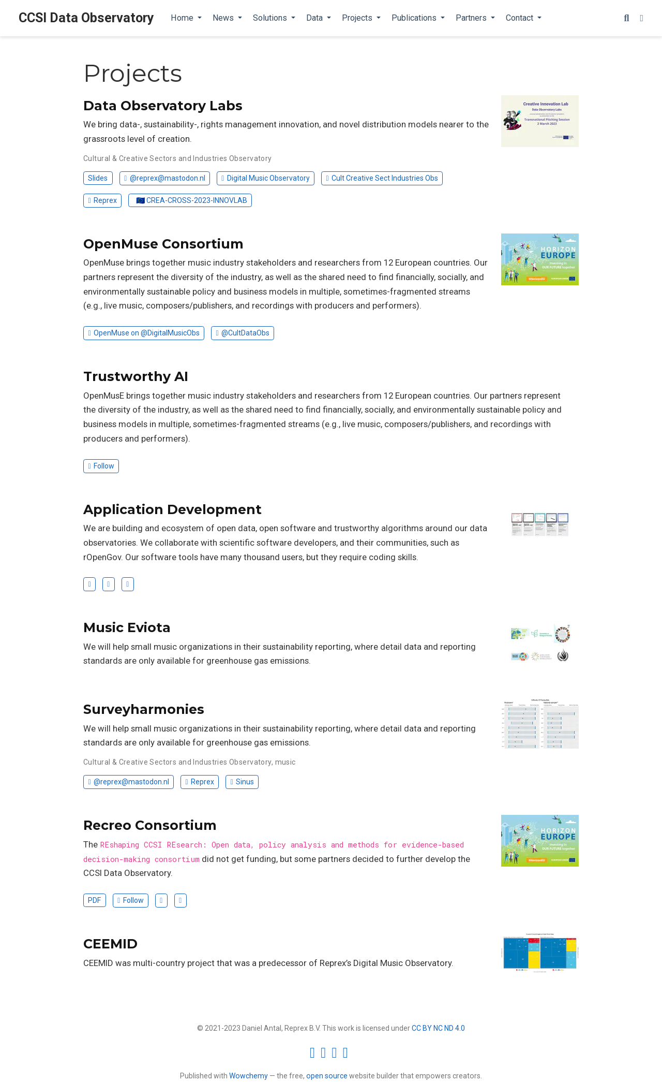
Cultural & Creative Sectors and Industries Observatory (177, 158)
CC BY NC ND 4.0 (438, 1028)
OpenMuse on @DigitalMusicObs (143, 333)
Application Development (172, 509)
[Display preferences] (641, 18)
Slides (98, 178)
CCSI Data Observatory (86, 17)
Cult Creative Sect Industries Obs (382, 178)
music (285, 762)
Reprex (102, 200)
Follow (101, 466)
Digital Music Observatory (265, 178)
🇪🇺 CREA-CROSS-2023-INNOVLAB (191, 200)
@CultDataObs (242, 333)
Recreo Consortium (150, 825)
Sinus (242, 782)
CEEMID (110, 944)
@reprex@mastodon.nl (164, 178)
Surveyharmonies (143, 709)
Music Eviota (127, 627)
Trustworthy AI (135, 376)
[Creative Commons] (331, 1052)
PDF (94, 900)
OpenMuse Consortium (163, 244)
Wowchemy (248, 1076)
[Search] (626, 18)
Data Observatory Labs (163, 105)
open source (327, 1076)
